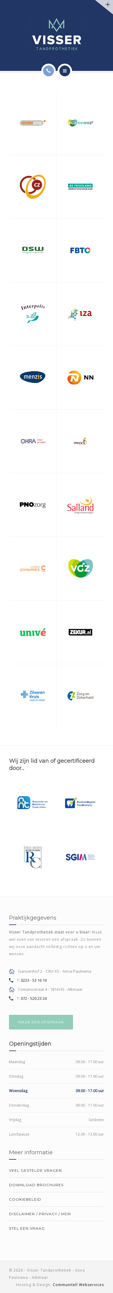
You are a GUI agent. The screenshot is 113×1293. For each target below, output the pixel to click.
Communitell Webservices (78, 1284)
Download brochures (36, 1185)
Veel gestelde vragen (35, 1170)
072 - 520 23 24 (34, 998)
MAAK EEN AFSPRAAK (41, 1022)
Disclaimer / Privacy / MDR (40, 1214)
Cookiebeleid (25, 1199)
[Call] (48, 71)
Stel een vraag (27, 1228)
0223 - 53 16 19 (34, 980)
